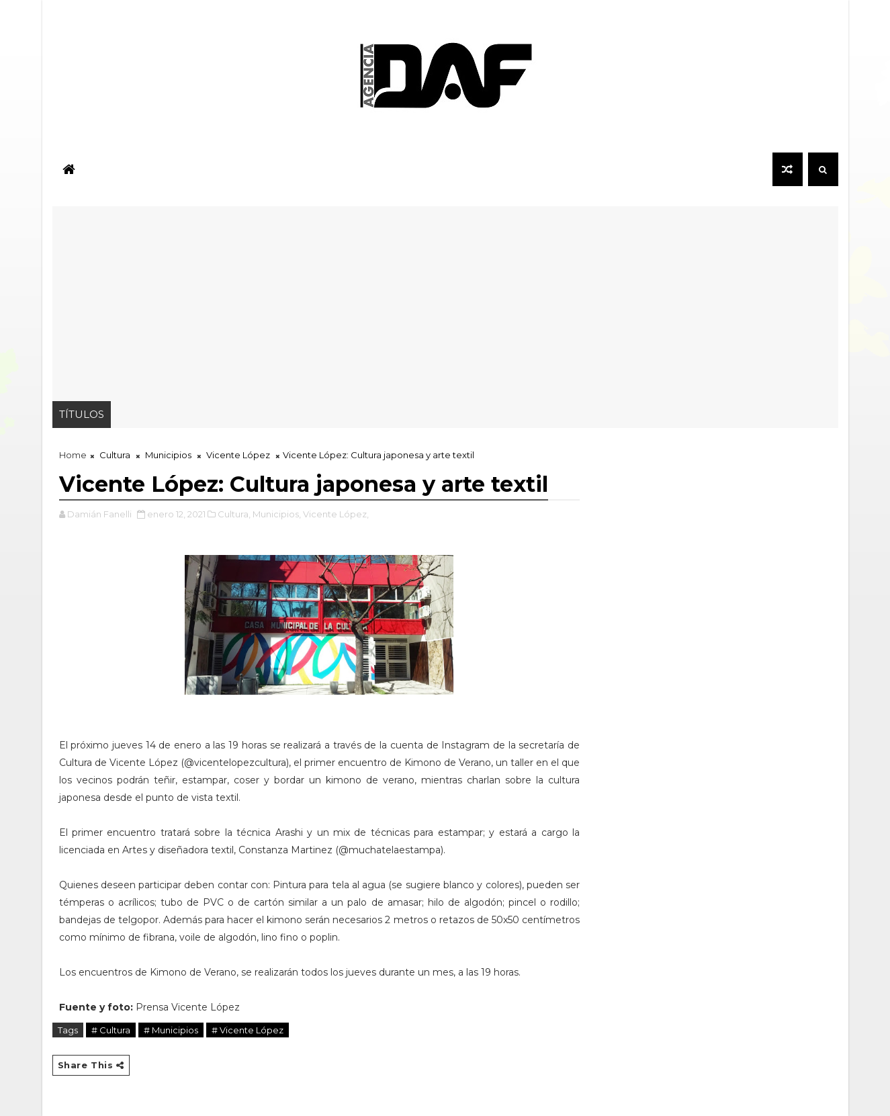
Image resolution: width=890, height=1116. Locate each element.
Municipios (168, 454)
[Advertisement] (445, 300)
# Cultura (110, 1030)
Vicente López (238, 454)
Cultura (114, 454)
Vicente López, (336, 514)
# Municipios (171, 1030)
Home (73, 454)
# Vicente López (247, 1030)
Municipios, (277, 514)
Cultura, (234, 514)
